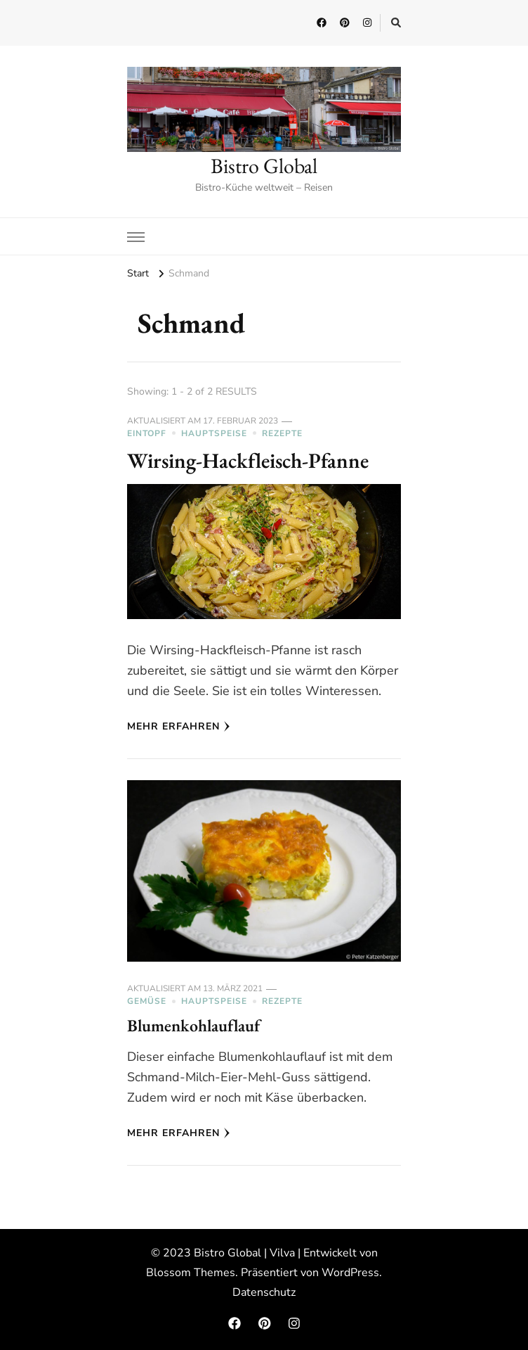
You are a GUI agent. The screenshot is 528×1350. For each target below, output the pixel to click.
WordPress (350, 1272)
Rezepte (282, 433)
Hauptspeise (214, 433)
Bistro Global (264, 165)
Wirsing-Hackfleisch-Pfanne (248, 460)
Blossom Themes (190, 1272)
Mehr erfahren (178, 726)
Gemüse (146, 1001)
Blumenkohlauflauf (193, 1025)
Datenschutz (264, 1292)
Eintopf (146, 433)
